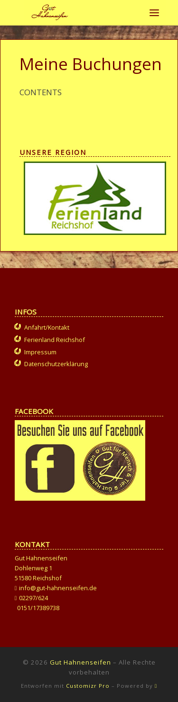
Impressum (40, 352)
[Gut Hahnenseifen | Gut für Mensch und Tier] (50, 11)
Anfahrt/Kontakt (46, 327)
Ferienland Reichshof (54, 339)
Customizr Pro (88, 685)
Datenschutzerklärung (56, 364)
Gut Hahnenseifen (80, 662)
